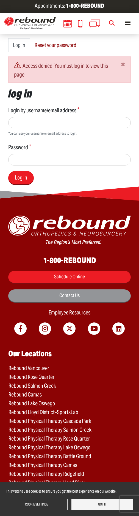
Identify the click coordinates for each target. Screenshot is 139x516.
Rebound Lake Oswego (32, 403)
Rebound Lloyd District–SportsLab (43, 412)
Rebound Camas (25, 394)
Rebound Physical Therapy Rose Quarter (49, 438)
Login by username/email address (42, 110)
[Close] (122, 64)
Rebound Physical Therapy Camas (43, 465)
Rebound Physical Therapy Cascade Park (50, 421)
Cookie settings (36, 504)
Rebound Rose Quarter (31, 377)
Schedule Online (69, 276)
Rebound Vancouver (29, 368)
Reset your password (55, 45)
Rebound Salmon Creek (32, 385)
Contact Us (69, 295)
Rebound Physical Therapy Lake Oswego (49, 447)
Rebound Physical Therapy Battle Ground (50, 456)
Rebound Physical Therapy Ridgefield (46, 473)
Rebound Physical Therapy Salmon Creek (50, 429)
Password (18, 147)
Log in (19, 45)
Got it (102, 504)
